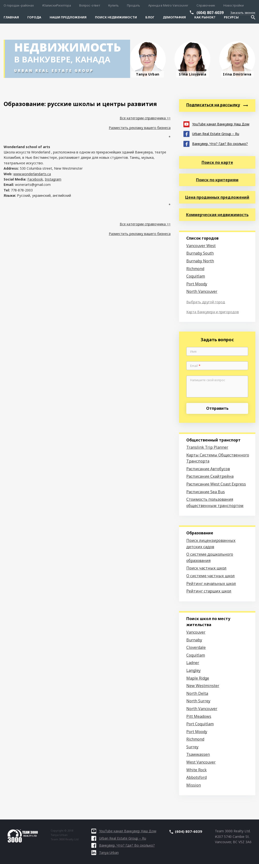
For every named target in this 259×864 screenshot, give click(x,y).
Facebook (35, 179)
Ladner (192, 662)
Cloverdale (196, 647)
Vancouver (195, 632)
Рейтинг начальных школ (211, 583)
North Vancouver (201, 291)
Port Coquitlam (200, 724)
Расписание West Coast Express (216, 484)
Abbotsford (196, 777)
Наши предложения (68, 17)
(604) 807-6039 (210, 12)
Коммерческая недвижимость (217, 214)
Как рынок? (204, 17)
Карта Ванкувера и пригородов (212, 312)
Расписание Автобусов (208, 468)
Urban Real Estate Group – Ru (211, 133)
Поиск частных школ (206, 568)
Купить (113, 5)
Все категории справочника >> (145, 118)
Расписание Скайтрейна (210, 476)
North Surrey (198, 701)
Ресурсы (231, 17)
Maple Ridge (197, 678)
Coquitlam (195, 276)
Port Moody (196, 284)
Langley (193, 670)
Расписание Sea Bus (205, 491)
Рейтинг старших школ (208, 591)
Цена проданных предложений (217, 197)
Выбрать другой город (205, 302)
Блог (149, 17)
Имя (193, 352)
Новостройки (233, 5)
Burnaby (194, 640)
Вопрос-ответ (89, 5)
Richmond (195, 268)
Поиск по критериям (217, 179)
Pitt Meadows (198, 716)
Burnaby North (200, 261)
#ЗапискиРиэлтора (56, 5)
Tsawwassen (198, 754)
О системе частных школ (210, 575)
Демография (174, 17)
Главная (11, 17)
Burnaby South (200, 253)
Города (34, 17)
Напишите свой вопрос (207, 380)
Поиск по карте (217, 162)
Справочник (205, 5)
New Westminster (202, 685)
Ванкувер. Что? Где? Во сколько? (215, 143)
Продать (133, 5)
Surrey (192, 747)
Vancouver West (201, 245)
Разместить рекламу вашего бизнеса (140, 127)
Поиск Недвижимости (116, 17)
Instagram (53, 179)
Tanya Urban (105, 852)
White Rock (196, 770)
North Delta (197, 693)
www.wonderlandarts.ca (32, 174)
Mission (193, 785)
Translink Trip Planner (207, 447)
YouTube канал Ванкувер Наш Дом (216, 123)
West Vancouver (201, 762)
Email (195, 366)
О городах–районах (19, 5)
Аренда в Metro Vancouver (168, 5)
